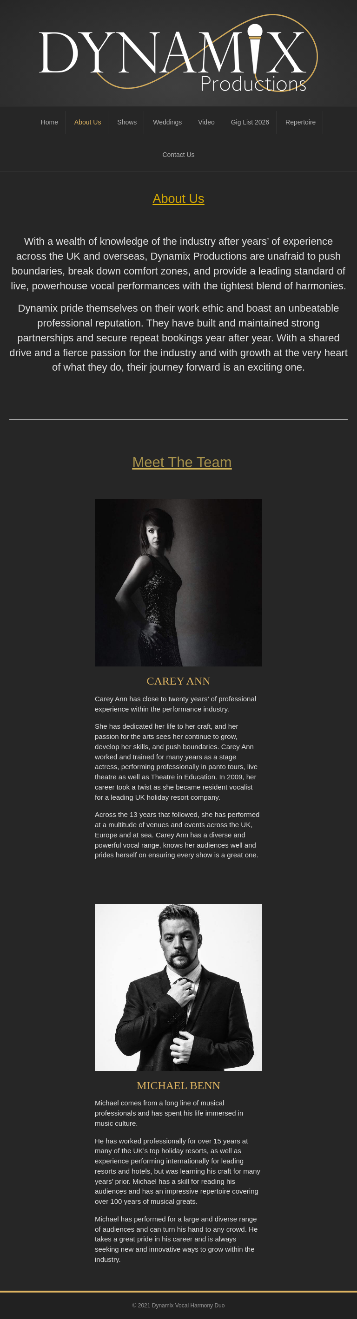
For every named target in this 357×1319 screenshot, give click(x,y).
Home (49, 122)
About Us (87, 122)
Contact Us (178, 154)
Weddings (167, 122)
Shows (127, 122)
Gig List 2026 (250, 122)
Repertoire (300, 122)
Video (206, 122)
